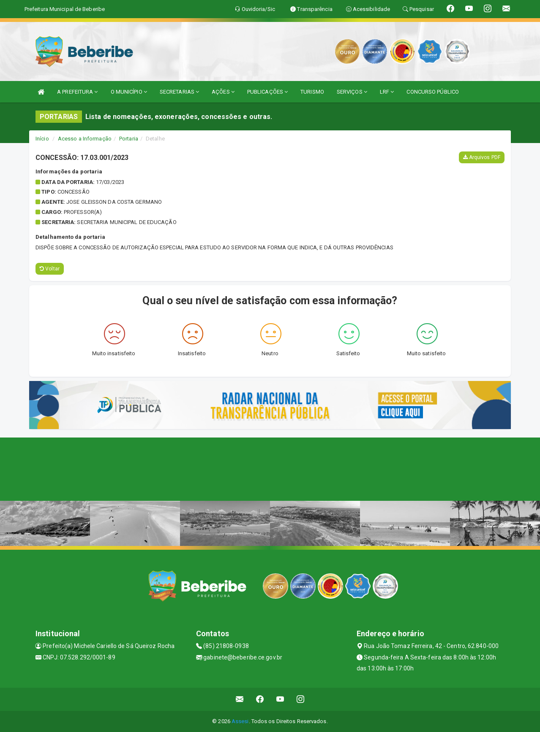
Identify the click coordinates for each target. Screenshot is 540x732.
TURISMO (312, 92)
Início (42, 138)
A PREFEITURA (77, 92)
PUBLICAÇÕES (267, 92)
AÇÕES (223, 92)
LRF (387, 92)
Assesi (240, 721)
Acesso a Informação (85, 138)
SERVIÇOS (352, 92)
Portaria (128, 138)
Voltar (50, 269)
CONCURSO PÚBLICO (432, 92)
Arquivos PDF (481, 157)
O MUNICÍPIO (129, 92)
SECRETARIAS (179, 92)
